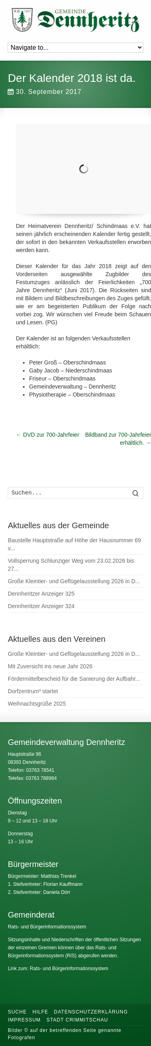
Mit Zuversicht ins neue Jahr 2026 (50, 666)
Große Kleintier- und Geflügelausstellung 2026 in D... (74, 581)
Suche (17, 1012)
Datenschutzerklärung (91, 1012)
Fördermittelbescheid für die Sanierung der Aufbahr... (74, 679)
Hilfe (40, 1012)
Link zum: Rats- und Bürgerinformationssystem (58, 968)
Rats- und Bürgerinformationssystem (47, 927)
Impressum (24, 1020)
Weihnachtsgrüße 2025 (37, 703)
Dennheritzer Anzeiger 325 (41, 593)
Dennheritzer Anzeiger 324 (41, 606)
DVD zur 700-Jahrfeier (47, 434)
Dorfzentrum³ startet (33, 691)
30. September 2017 (44, 91)
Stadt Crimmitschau (77, 1020)
